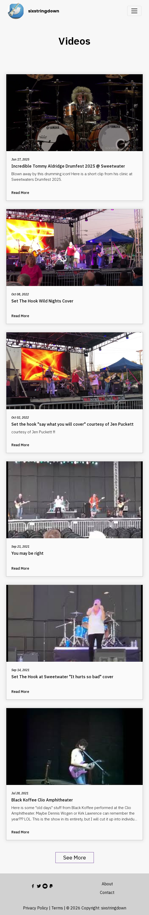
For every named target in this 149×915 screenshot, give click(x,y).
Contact (107, 892)
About (107, 883)
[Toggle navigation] (134, 11)
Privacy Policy (35, 907)
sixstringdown (43, 11)
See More (74, 857)
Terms (57, 907)
